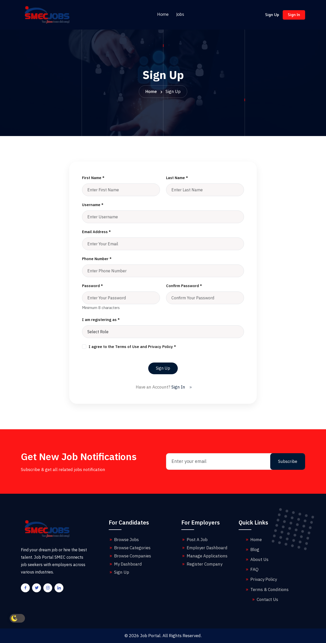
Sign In (294, 14)
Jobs (180, 14)
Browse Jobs (124, 539)
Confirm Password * (184, 285)
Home (163, 14)
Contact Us (264, 599)
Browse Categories (130, 548)
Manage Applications (204, 556)
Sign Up (272, 14)
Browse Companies (130, 556)
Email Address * (96, 231)
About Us (256, 559)
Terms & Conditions (267, 589)
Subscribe (287, 461)
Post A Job (194, 539)
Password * (92, 285)
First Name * (93, 177)
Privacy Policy (261, 579)
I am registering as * (101, 319)
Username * (92, 204)
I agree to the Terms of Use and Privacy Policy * (132, 346)
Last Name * (177, 177)
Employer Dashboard (204, 548)
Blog (252, 549)
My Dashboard (125, 564)
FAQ (252, 569)
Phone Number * (97, 258)
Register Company (201, 564)
